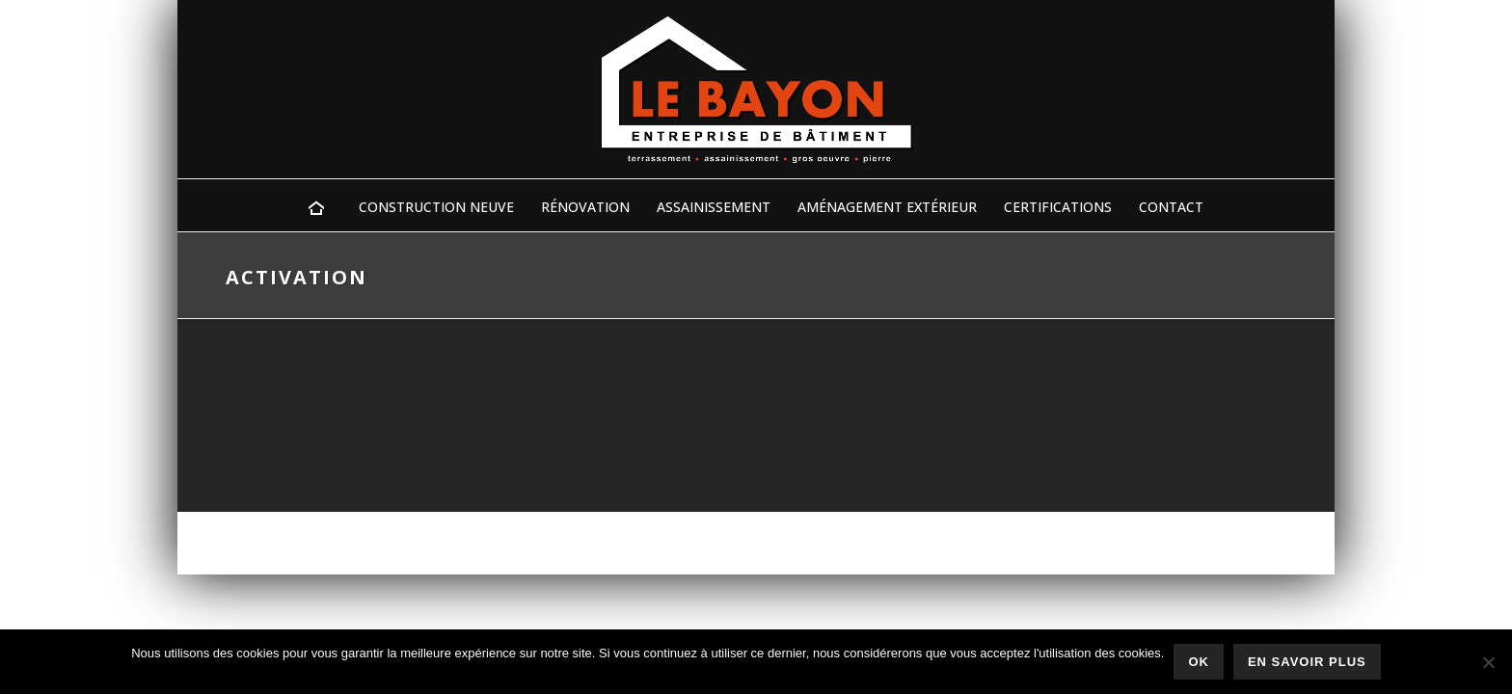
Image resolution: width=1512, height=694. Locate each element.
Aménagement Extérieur (887, 207)
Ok (1198, 661)
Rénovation (585, 207)
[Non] (1488, 662)
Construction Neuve (436, 207)
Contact (1171, 207)
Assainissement (713, 207)
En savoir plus (1307, 661)
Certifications (1058, 207)
